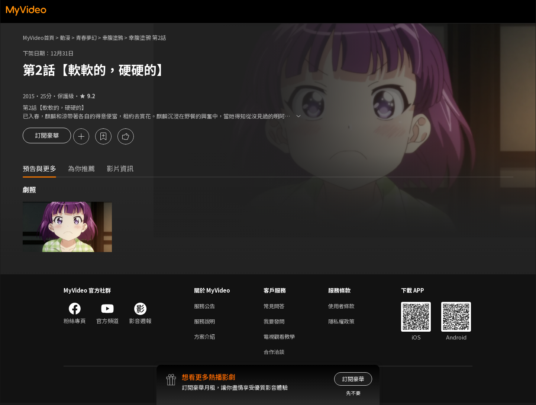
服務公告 (205, 306)
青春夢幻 (90, 37)
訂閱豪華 (46, 137)
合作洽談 (275, 353)
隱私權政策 (344, 322)
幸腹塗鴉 (118, 37)
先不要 (353, 392)
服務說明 (205, 322)
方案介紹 (205, 338)
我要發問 (275, 322)
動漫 (67, 37)
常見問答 (275, 306)
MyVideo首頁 (39, 37)
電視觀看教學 (280, 338)
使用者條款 (344, 306)
